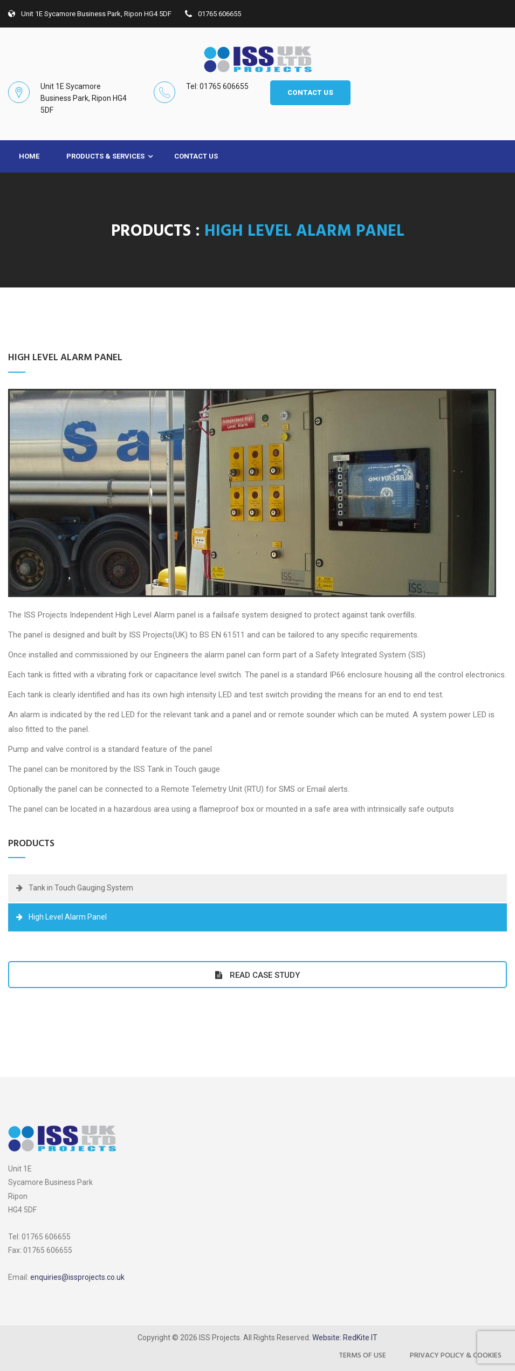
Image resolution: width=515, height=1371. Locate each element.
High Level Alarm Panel (68, 917)
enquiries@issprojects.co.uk (77, 1277)
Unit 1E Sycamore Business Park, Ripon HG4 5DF (89, 14)
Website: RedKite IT (344, 1337)
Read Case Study (257, 975)
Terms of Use (362, 1355)
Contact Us (196, 156)
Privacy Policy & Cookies (456, 1355)
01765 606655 (213, 14)
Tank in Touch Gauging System (81, 887)
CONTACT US (310, 92)
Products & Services (105, 156)
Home (29, 156)
